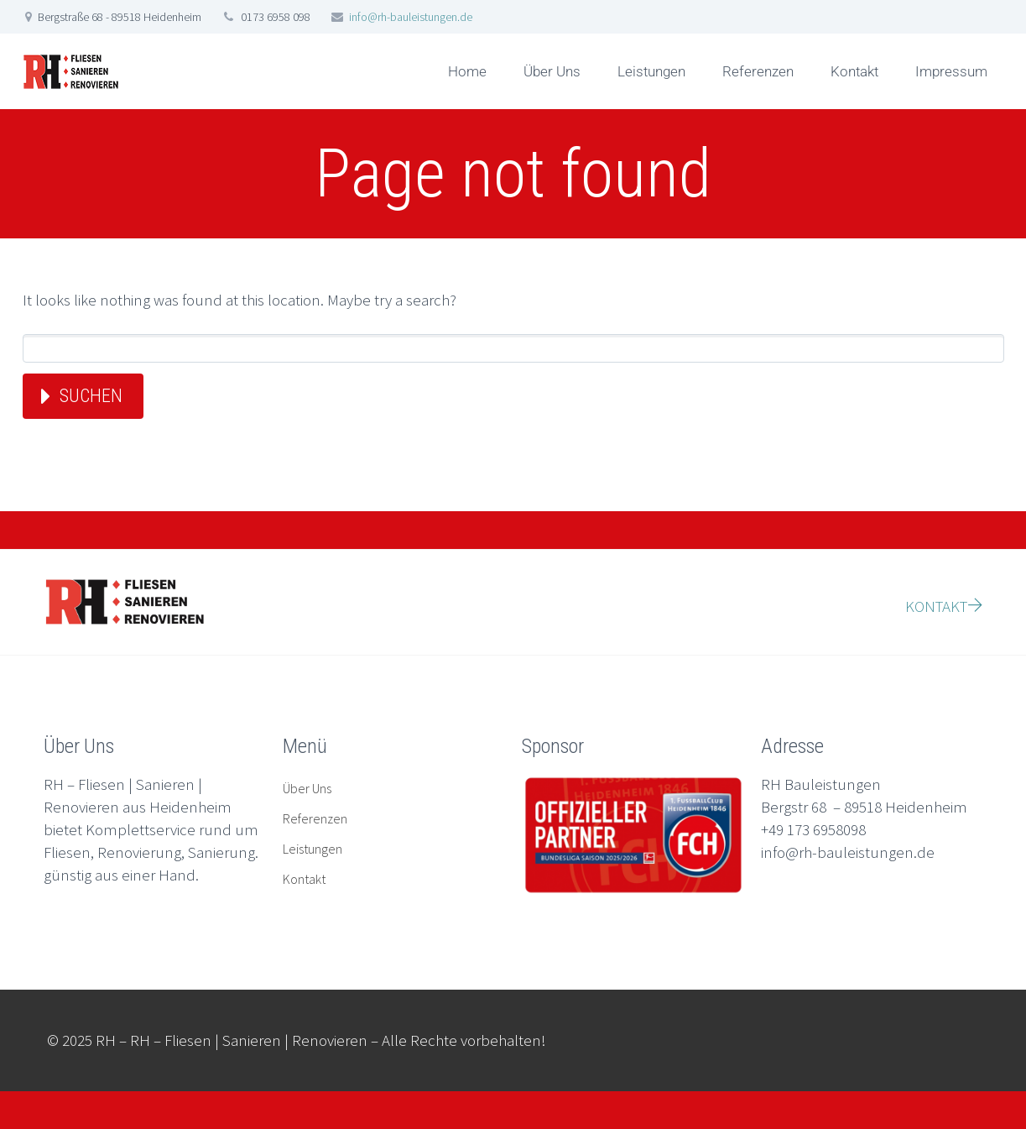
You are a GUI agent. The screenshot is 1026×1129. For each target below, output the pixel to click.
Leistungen (651, 71)
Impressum (951, 71)
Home (467, 71)
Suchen (91, 395)
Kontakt (854, 71)
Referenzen (758, 71)
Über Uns (552, 71)
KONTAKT (944, 606)
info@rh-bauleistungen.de (410, 16)
